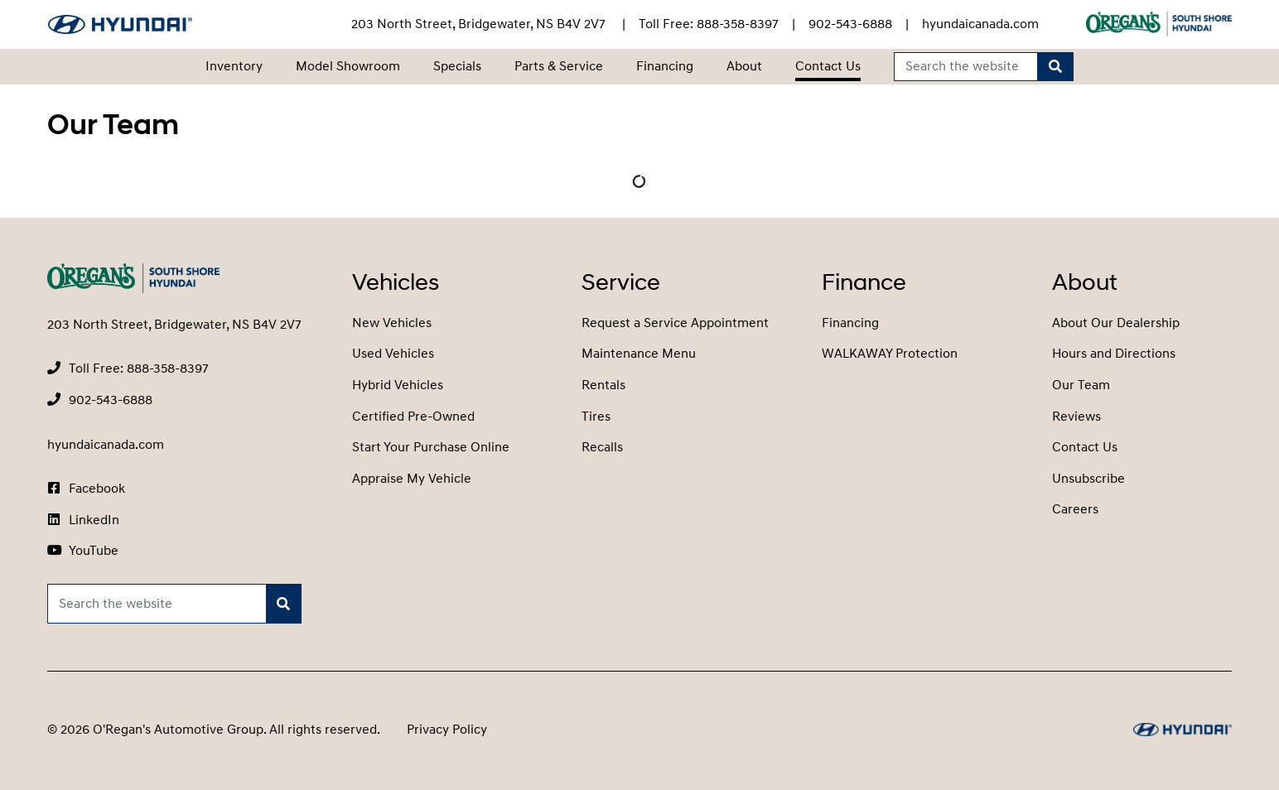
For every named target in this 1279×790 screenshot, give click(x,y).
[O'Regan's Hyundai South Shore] (120, 24)
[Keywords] (966, 66)
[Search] (1055, 66)
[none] (709, 24)
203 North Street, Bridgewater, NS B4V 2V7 (480, 24)
